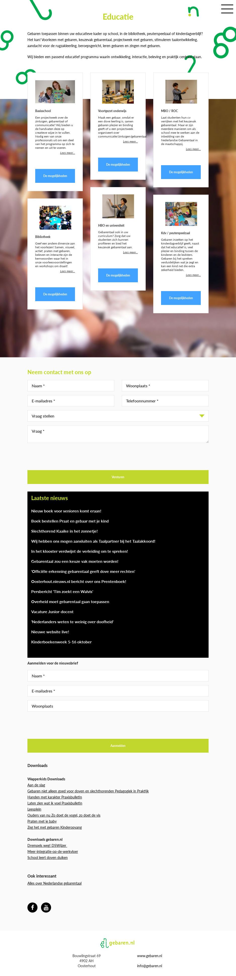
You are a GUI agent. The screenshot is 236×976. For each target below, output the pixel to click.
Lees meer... (67, 153)
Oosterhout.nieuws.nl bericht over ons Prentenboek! (78, 581)
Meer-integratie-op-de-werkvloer (52, 851)
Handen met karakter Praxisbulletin (54, 797)
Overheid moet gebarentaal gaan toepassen (70, 601)
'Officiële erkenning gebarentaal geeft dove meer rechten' (83, 571)
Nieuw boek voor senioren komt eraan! (66, 510)
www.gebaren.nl (149, 956)
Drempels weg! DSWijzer (47, 845)
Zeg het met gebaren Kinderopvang (54, 827)
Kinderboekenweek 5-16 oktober (61, 641)
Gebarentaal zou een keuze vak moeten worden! (75, 561)
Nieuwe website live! (50, 631)
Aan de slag (36, 785)
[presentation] (65, 456)
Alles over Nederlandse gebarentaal (54, 883)
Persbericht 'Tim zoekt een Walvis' (62, 591)
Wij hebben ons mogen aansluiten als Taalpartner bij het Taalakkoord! (93, 541)
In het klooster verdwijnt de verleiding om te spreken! (79, 551)
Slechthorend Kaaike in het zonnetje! (64, 531)
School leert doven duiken (47, 857)
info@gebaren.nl (149, 966)
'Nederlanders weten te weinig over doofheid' (72, 621)
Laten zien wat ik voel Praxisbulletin (54, 803)
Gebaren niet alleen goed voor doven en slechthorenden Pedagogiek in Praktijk (88, 791)
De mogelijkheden (55, 176)
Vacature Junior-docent (52, 611)
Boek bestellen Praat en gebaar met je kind (70, 520)
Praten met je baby (42, 821)
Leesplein (34, 809)
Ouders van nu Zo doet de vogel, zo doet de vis (63, 815)
